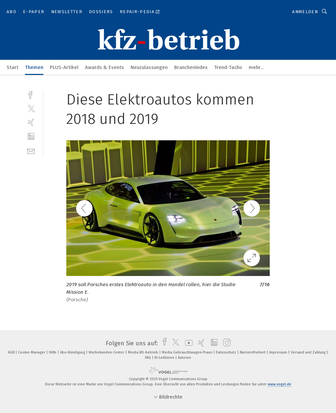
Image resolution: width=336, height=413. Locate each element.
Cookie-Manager (32, 352)
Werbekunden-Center (107, 352)
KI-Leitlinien (165, 358)
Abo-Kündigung (73, 352)
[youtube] (187, 343)
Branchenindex (190, 67)
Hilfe (53, 352)
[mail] (31, 151)
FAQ (148, 358)
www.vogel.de (279, 384)
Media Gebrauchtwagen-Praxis (187, 352)
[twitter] (31, 108)
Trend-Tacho (228, 67)
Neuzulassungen (149, 67)
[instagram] (225, 343)
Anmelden (305, 11)
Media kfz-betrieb (143, 352)
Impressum (278, 352)
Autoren (184, 358)
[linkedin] (31, 136)
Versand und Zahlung (308, 352)
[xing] (31, 122)
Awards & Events (104, 67)
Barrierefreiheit (253, 352)
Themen (34, 67)
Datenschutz (226, 352)
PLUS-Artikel (64, 67)
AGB (11, 352)
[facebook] (31, 94)
